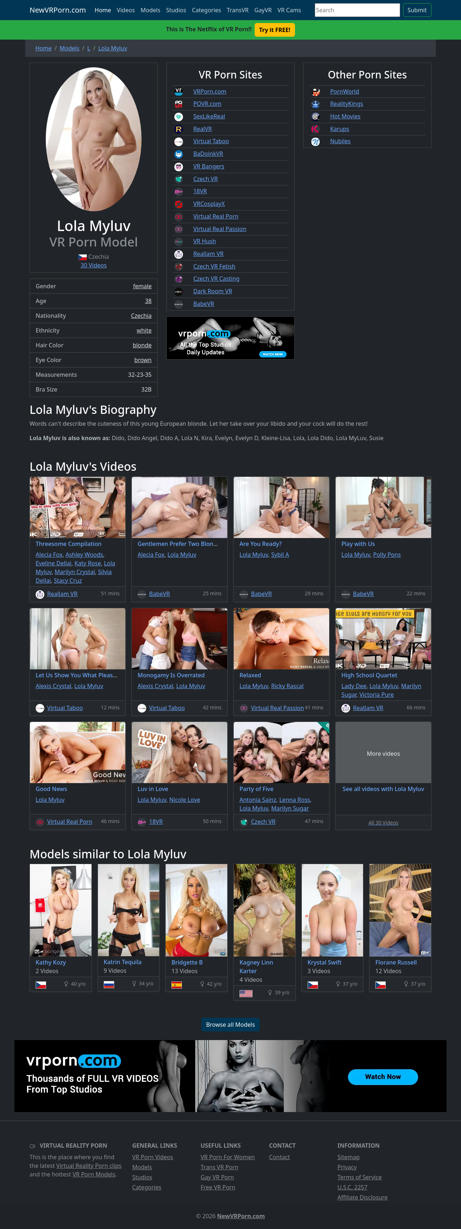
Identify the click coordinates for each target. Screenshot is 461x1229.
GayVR (263, 10)
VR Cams (289, 10)
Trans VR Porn (219, 1167)
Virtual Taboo (211, 141)
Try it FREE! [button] (274, 30)
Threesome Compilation (69, 544)
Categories (206, 10)
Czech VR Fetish (214, 266)
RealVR (202, 129)
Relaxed (250, 675)
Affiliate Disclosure (362, 1197)
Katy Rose (88, 563)
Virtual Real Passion (219, 229)
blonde (142, 345)
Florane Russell (396, 962)
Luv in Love (153, 789)
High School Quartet (369, 675)
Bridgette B (187, 962)
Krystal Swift (325, 962)
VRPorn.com (210, 91)
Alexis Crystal (53, 686)
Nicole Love (184, 800)
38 (148, 301)
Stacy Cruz (68, 580)
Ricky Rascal (287, 686)
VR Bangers (208, 166)
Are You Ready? (261, 544)
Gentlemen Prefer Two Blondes (180, 544)
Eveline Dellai (53, 563)
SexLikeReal (209, 116)
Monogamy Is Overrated (171, 675)
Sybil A (280, 555)
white (144, 330)
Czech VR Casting (216, 279)
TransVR (238, 10)
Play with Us (358, 544)
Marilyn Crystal (75, 572)
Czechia (141, 316)
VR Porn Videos (152, 1157)
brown (143, 360)
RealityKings (346, 104)
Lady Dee (353, 686)
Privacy (347, 1167)
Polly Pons (387, 555)
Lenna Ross (294, 800)
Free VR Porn (218, 1187)
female (142, 286)
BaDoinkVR (208, 154)
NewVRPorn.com (58, 10)
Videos (126, 10)
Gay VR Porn (217, 1177)
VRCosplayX (209, 204)
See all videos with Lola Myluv (383, 789)
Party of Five (256, 789)
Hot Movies (345, 116)
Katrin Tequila (123, 962)
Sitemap (348, 1157)
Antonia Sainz (258, 800)
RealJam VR (208, 254)
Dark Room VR (212, 291)
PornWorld (344, 91)
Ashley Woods (84, 555)
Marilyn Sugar (290, 808)
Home (103, 10)
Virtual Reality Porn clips (88, 1166)
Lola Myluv (181, 555)
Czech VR (205, 179)
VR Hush (204, 241)
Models (150, 10)
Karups (339, 129)
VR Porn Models (93, 1174)
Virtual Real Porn (215, 216)
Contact (279, 1157)
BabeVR (203, 304)
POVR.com (207, 104)
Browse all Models (230, 1025)
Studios (176, 10)
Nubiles (340, 141)
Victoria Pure (376, 695)
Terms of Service (359, 1177)
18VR (200, 191)
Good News (51, 789)
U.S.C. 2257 (352, 1187)
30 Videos (94, 265)
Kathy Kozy (51, 962)
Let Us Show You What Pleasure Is (82, 675)
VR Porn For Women (228, 1157)
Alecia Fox (49, 555)
